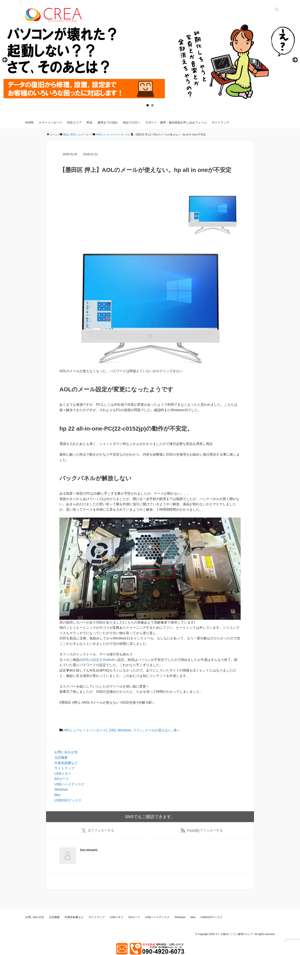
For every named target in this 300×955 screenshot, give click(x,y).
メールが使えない (158, 730)
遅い (176, 730)
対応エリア (74, 122)
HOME (29, 122)
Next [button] (295, 60)
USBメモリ (62, 773)
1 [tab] (147, 105)
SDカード (61, 779)
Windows (124, 730)
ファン (138, 730)
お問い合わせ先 (66, 752)
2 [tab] (152, 105)
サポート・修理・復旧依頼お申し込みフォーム (176, 122)
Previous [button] (5, 60)
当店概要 (61, 757)
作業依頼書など (66, 763)
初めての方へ (131, 122)
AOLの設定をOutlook (98, 659)
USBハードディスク (69, 784)
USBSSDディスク (67, 800)
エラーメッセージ (50, 122)
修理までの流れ (108, 122)
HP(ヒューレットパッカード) (85, 730)
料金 (89, 122)
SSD (112, 730)
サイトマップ (220, 122)
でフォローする (98, 830)
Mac (57, 795)
